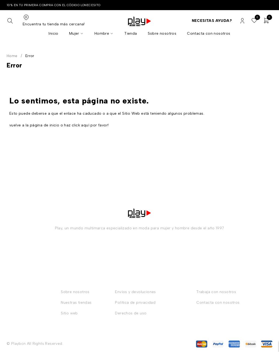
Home (12, 56)
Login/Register (242, 21)
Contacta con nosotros (218, 302)
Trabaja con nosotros (216, 292)
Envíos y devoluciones (135, 292)
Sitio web (69, 313)
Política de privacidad (135, 302)
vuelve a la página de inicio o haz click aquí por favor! (59, 125)
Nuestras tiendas (76, 302)
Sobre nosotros (75, 292)
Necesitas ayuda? (212, 20)
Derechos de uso (130, 313)
